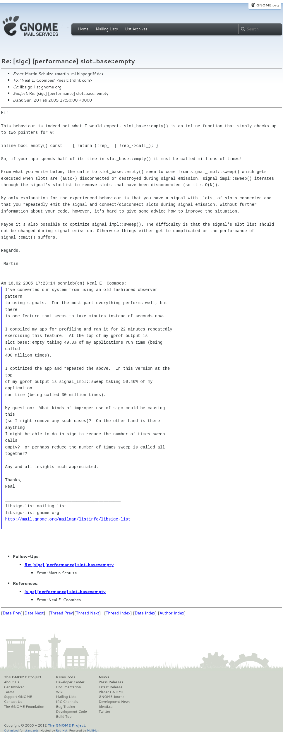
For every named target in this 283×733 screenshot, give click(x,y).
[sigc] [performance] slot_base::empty (65, 592)
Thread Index (118, 613)
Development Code (71, 711)
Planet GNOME (111, 692)
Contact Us (13, 701)
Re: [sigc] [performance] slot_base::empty (69, 565)
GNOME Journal (112, 696)
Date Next (34, 613)
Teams (9, 692)
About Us (11, 682)
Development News (115, 701)
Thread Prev (61, 613)
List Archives (136, 29)
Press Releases (111, 682)
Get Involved (14, 687)
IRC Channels (67, 701)
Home (83, 29)
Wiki (59, 692)
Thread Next (87, 613)
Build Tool (64, 716)
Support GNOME (18, 696)
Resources (65, 677)
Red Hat (61, 730)
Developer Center (70, 682)
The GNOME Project (23, 677)
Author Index (171, 613)
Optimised (11, 730)
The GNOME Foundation (24, 706)
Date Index (145, 613)
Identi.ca (106, 706)
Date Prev (12, 613)
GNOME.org (267, 5)
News (104, 677)
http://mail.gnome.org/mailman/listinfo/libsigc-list (67, 519)
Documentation (68, 687)
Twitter (104, 711)
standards (32, 730)
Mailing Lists (107, 29)
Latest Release (110, 687)
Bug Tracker (66, 706)
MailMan (93, 730)
